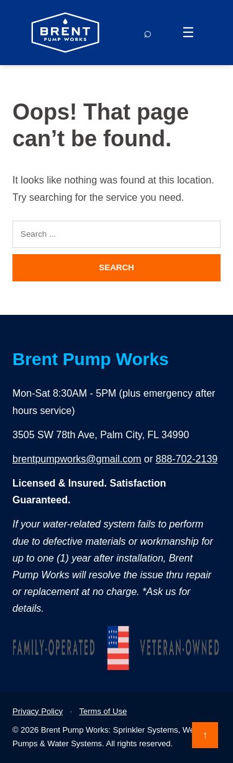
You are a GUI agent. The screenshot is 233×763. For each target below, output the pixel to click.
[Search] (147, 32)
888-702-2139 (187, 459)
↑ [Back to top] (205, 735)
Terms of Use (103, 711)
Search (116, 267)
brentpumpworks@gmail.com (76, 459)
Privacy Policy (37, 711)
